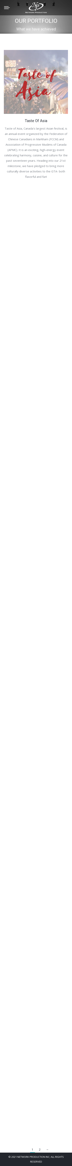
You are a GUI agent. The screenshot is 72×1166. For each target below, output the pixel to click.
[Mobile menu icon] (7, 8)
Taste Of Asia (36, 120)
